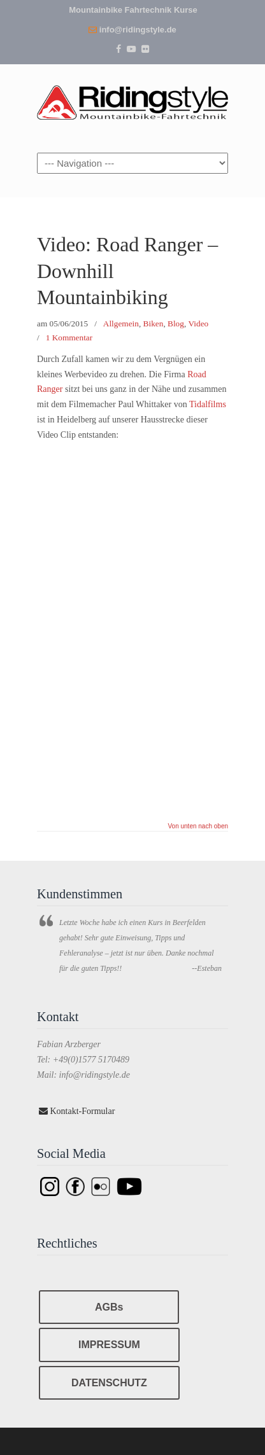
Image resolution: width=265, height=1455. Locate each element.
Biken (153, 323)
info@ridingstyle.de (137, 29)
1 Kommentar (69, 337)
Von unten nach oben (198, 826)
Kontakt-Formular (77, 1111)
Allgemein (121, 323)
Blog (176, 323)
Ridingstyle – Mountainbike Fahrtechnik (132, 100)
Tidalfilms (207, 404)
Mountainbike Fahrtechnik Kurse (133, 10)
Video (199, 323)
